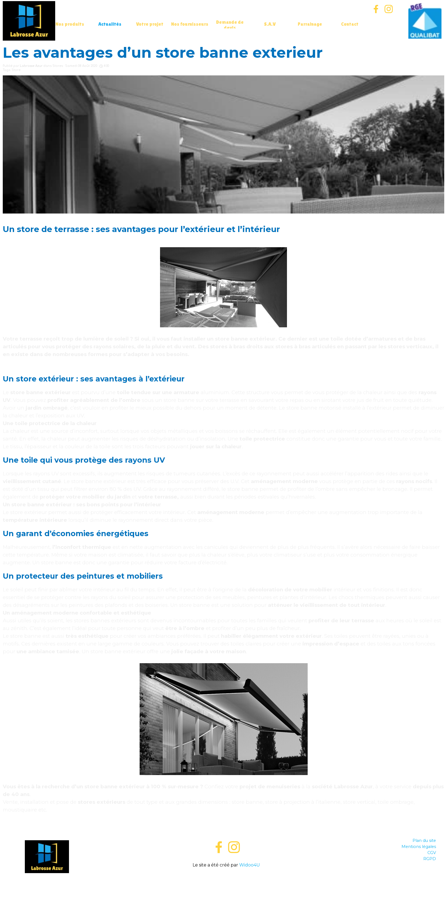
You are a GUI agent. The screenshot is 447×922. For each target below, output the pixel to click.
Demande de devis (230, 24)
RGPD (429, 858)
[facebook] (376, 9)
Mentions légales (418, 846)
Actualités (109, 24)
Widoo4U (249, 865)
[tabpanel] (226, 852)
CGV (431, 852)
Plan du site (424, 840)
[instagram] (388, 9)
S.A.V (270, 24)
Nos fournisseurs (189, 24)
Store (16, 70)
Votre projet (149, 24)
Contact (349, 24)
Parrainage (310, 24)
